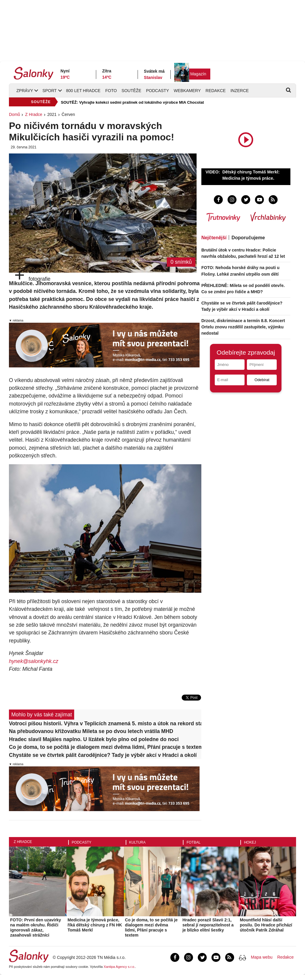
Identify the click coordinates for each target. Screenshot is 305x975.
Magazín (198, 74)
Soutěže (131, 90)
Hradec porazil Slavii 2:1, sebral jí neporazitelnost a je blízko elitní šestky (208, 924)
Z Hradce (33, 114)
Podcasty (157, 90)
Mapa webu (261, 957)
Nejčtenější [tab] (213, 237)
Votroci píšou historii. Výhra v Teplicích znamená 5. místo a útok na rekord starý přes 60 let (105, 723)
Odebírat (261, 380)
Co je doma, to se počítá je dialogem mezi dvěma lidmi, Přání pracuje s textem (105, 747)
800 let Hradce (83, 90)
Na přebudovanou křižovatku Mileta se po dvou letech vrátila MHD (91, 731)
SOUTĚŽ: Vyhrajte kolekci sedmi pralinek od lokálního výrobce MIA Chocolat (132, 102)
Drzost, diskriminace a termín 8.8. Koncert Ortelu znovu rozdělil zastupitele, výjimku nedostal (243, 327)
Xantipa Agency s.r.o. (119, 966)
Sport (49, 90)
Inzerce (240, 90)
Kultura (137, 842)
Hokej (250, 842)
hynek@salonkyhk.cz (33, 661)
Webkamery (187, 90)
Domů (14, 114)
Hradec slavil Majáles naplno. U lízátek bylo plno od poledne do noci (94, 739)
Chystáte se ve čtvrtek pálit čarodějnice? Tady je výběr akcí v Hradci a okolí (103, 755)
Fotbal (193, 842)
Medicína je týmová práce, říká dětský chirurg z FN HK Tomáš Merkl (95, 924)
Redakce (216, 90)
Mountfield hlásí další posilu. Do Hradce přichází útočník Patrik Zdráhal (266, 924)
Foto (111, 90)
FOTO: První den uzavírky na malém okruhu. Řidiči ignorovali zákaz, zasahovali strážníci (35, 927)
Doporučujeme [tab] (248, 237)
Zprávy (24, 90)
